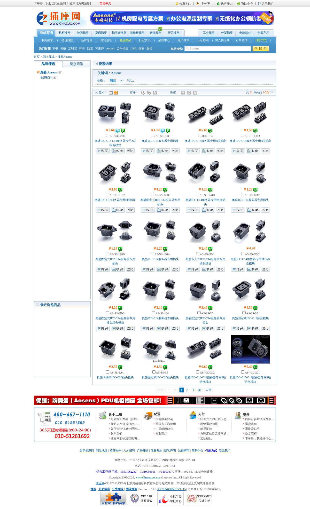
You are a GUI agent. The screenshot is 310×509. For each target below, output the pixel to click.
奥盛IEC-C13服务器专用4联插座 (205, 141)
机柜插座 (64, 32)
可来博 (99, 48)
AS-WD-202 (207, 372)
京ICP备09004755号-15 (171, 489)
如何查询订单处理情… (125, 428)
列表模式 (111, 93)
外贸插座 (227, 32)
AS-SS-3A (162, 372)
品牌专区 (87, 40)
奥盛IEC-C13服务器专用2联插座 (115, 200)
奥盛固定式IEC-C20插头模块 (160, 377)
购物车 (206, 3)
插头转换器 (119, 32)
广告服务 (143, 450)
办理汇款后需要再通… (214, 433)
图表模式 (116, 93)
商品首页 (46, 32)
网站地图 (102, 450)
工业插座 (209, 32)
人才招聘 (129, 450)
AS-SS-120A (162, 254)
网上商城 (48, 56)
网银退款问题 (209, 424)
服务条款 (156, 450)
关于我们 (267, 3)
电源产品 (263, 32)
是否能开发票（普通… (125, 419)
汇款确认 (206, 438)
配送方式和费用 (165, 424)
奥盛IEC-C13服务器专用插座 (160, 141)
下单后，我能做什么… (259, 438)
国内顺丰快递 (164, 419)
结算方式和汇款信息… (214, 419)
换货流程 (251, 433)
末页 (208, 390)
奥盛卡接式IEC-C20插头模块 (115, 377)
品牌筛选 (48, 64)
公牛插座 (122, 48)
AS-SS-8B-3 (116, 313)
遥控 (149, 48)
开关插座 (173, 32)
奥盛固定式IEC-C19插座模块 (250, 318)
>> (271, 92)
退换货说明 (252, 428)
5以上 (130, 80)
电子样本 (183, 40)
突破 (63, 48)
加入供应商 (222, 40)
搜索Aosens (65, 56)
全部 (113, 80)
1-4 (121, 80)
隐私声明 (170, 450)
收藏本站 (185, 3)
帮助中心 (247, 3)
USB (133, 48)
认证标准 (203, 40)
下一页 (196, 390)
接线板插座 (137, 32)
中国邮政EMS (164, 428)
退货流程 (251, 424)
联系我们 (116, 433)
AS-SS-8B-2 (252, 254)
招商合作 (115, 450)
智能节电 (154, 31)
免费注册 (84, 3)
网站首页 (48, 40)
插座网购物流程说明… (125, 438)
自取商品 (161, 433)
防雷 (90, 48)
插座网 (100, 483)
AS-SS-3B (252, 313)
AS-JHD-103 (252, 136)
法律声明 (184, 450)
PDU (82, 48)
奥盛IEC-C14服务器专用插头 (250, 200)
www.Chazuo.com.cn (148, 477)
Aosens (110, 48)
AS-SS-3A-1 (117, 372)
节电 (55, 48)
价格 (143, 93)
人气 (155, 93)
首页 (37, 56)
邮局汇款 (206, 428)
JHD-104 (207, 136)
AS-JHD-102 (117, 195)
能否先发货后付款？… (125, 424)
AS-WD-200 (117, 136)
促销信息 (106, 40)
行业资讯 (145, 40)
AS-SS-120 (162, 313)
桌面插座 (101, 32)
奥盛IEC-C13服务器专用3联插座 (250, 141)
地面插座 (83, 32)
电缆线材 (245, 32)
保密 (141, 48)
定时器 (72, 48)
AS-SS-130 (162, 136)
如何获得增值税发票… (259, 419)
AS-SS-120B (117, 254)
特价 (183, 93)
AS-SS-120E (162, 195)
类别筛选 (76, 64)
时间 (149, 93)
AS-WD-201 (252, 372)
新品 (195, 93)
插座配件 (46, 77)
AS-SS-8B (207, 313)
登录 (73, 3)
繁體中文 (105, 3)
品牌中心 (164, 40)
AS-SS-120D (207, 195)
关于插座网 (86, 450)
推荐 (189, 93)
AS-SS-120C (252, 195)
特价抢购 (67, 40)
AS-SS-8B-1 (207, 254)
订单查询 (242, 40)
